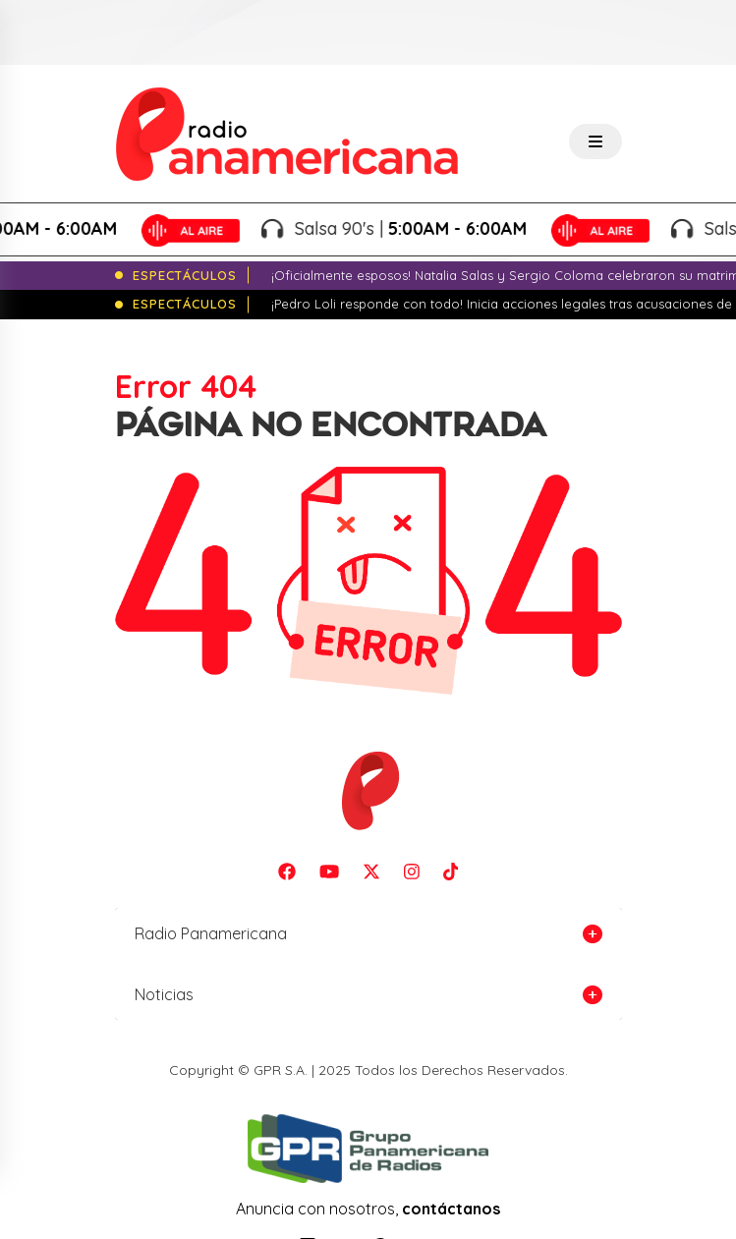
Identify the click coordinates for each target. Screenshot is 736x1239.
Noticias (164, 994)
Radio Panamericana (211, 933)
